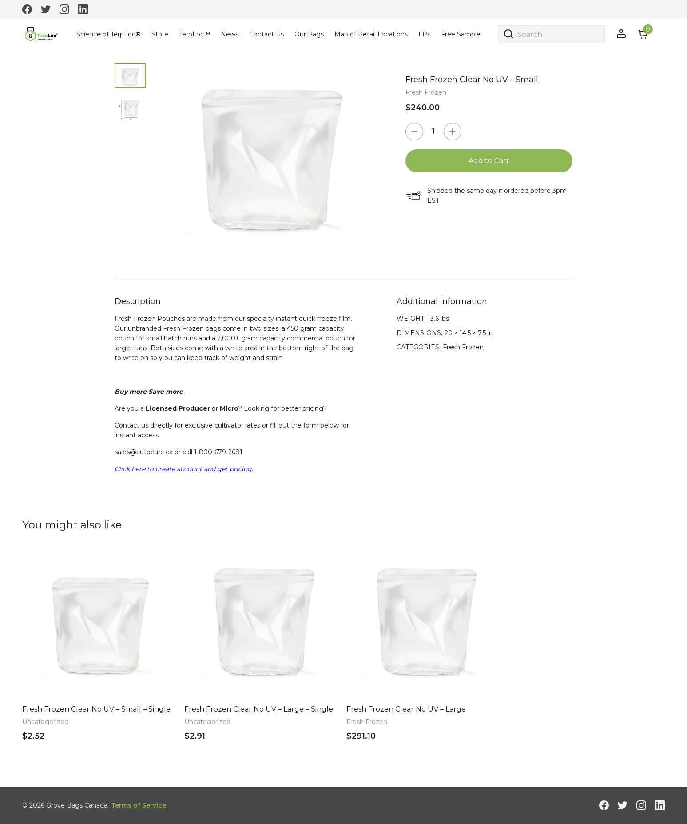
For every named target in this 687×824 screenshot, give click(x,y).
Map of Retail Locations (371, 34)
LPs (424, 34)
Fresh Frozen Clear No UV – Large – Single (258, 709)
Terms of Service (138, 805)
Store (159, 34)
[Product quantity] (433, 131)
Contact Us (266, 34)
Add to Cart (489, 160)
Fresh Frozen (425, 92)
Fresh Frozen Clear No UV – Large (406, 709)
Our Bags (309, 34)
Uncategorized (45, 722)
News (229, 34)
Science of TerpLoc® (108, 34)
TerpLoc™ (194, 34)
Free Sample (461, 34)
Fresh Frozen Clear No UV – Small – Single (96, 709)
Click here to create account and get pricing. (184, 469)
